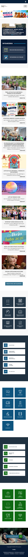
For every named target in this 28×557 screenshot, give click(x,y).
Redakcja (12, 553)
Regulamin (6, 553)
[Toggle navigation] (25, 6)
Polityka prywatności (19, 552)
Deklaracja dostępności (8, 552)
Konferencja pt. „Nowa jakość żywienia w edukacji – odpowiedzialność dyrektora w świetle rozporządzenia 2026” (13, 32)
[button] (26, 2)
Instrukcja (21, 553)
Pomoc (17, 553)
